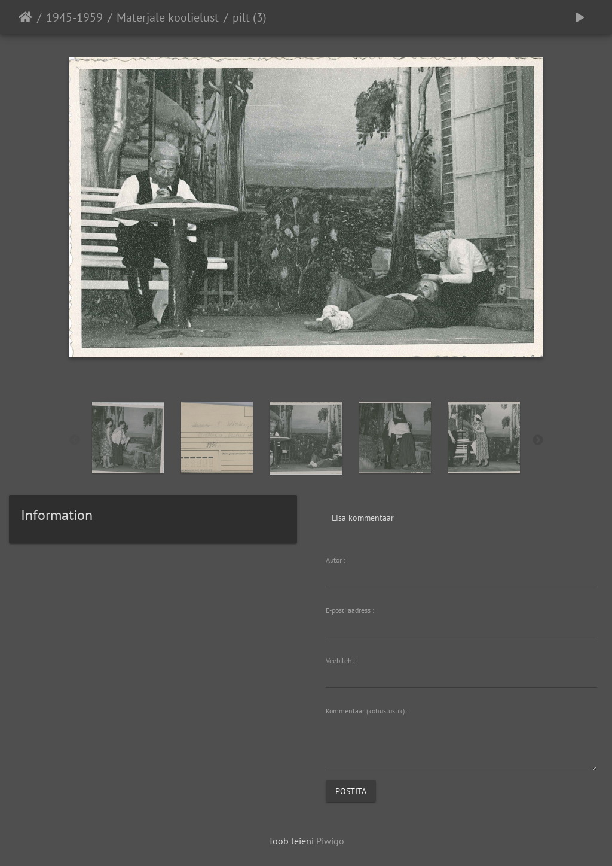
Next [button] (538, 440)
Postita (350, 791)
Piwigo (330, 841)
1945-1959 (74, 17)
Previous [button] (75, 440)
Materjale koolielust (168, 17)
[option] (128, 437)
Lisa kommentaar (363, 517)
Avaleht (25, 17)
